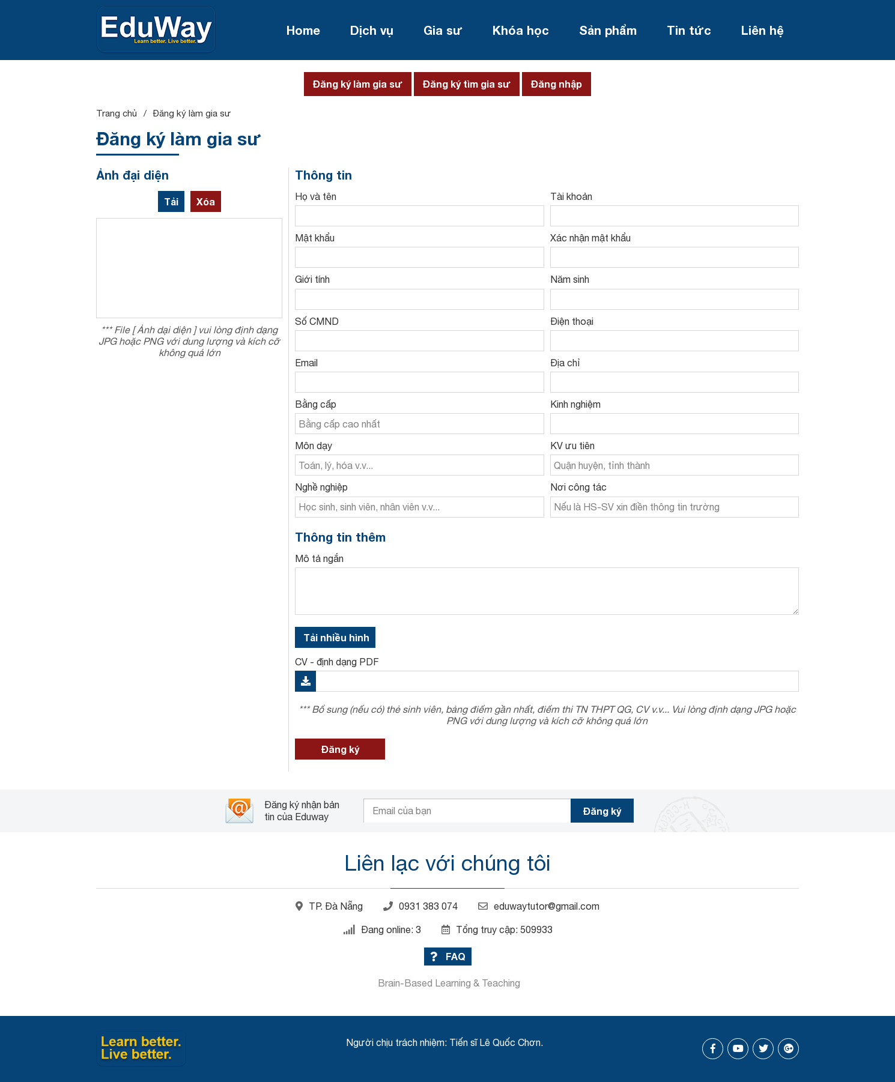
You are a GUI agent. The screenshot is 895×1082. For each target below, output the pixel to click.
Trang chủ (116, 113)
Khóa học (521, 30)
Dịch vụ (371, 30)
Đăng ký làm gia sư (357, 83)
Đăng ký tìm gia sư (467, 83)
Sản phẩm (608, 30)
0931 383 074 (420, 906)
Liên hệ (762, 30)
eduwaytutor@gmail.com (538, 906)
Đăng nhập (556, 83)
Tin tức (689, 30)
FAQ (448, 956)
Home (303, 30)
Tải (171, 201)
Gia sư (443, 30)
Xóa (205, 201)
